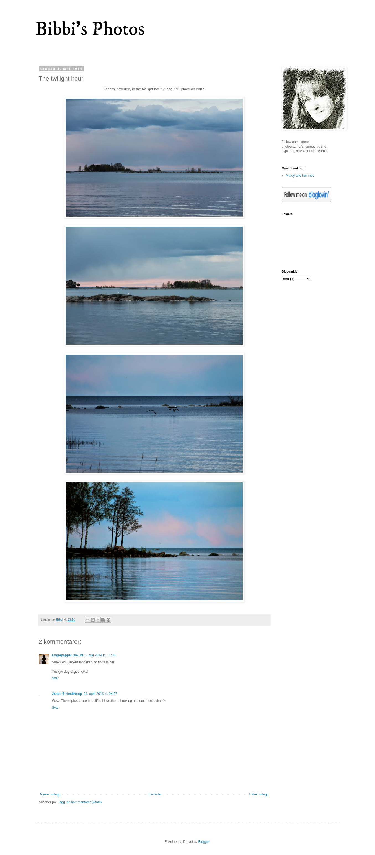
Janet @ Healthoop (67, 694)
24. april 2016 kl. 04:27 (100, 694)
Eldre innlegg (258, 794)
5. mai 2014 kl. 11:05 (100, 655)
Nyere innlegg (50, 794)
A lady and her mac (300, 176)
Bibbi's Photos (90, 29)
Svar (55, 678)
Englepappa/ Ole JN (67, 655)
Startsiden (154, 794)
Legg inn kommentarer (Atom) (80, 802)
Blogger (204, 842)
